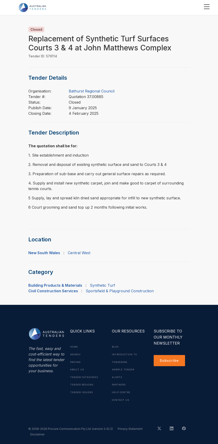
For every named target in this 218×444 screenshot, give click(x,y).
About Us (77, 369)
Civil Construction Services (53, 291)
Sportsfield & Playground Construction (120, 291)
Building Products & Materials (55, 285)
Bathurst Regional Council (91, 91)
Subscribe (170, 361)
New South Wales (44, 252)
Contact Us (121, 398)
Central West (79, 252)
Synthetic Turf (102, 285)
